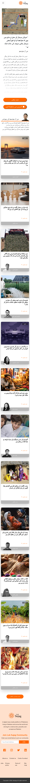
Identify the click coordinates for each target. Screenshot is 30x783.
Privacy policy (7, 764)
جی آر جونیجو (23, 51)
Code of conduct (23, 758)
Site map (25, 764)
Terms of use (17, 764)
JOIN (23, 742)
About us (5, 758)
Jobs (2, 763)
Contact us (12, 758)
